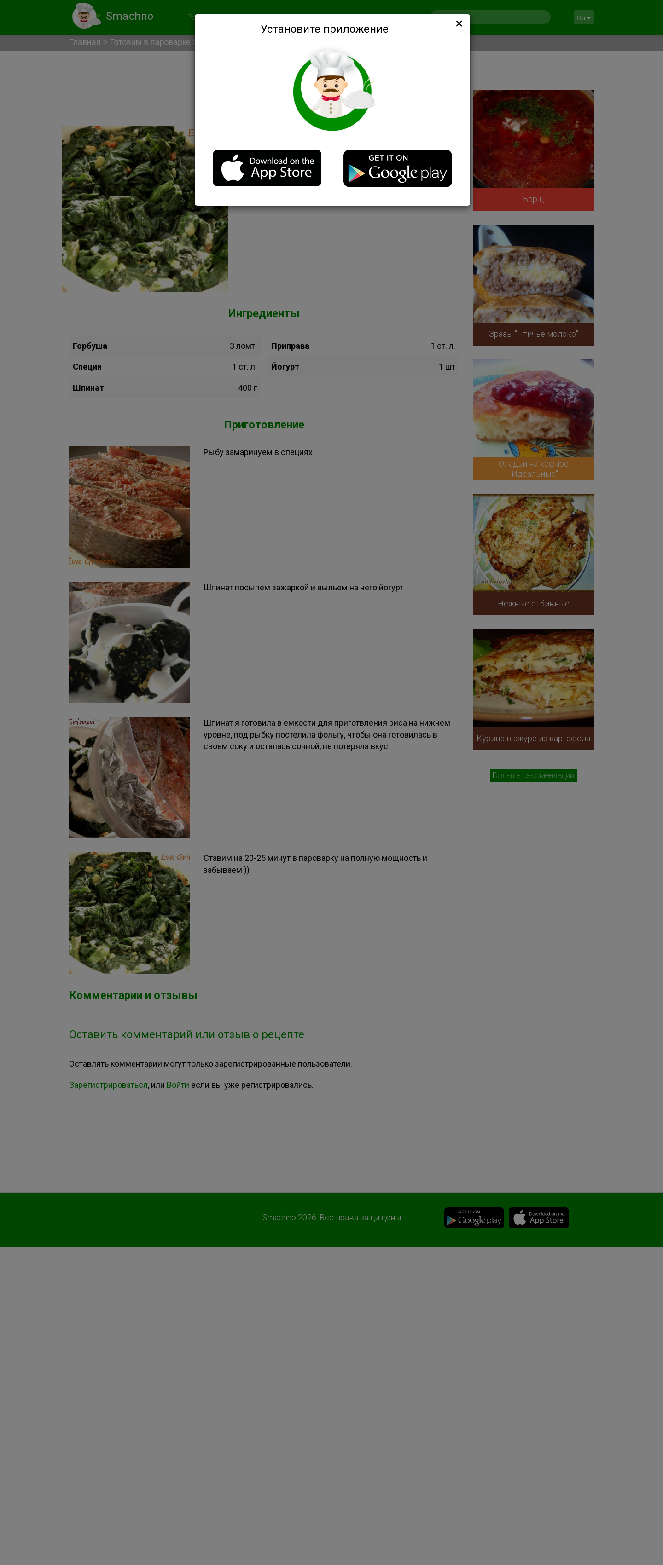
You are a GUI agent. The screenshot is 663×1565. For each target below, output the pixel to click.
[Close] (458, 23)
